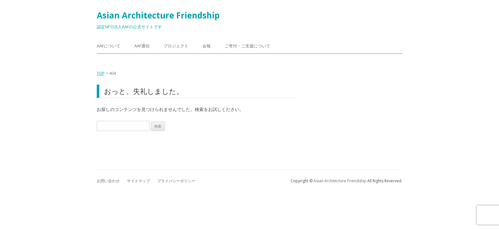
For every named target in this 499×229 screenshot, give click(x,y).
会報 (206, 46)
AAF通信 (142, 46)
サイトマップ (138, 181)
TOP (101, 73)
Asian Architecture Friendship (158, 15)
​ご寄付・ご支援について (247, 46)
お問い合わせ (108, 181)
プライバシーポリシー (176, 181)
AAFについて (108, 46)
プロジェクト (176, 46)
